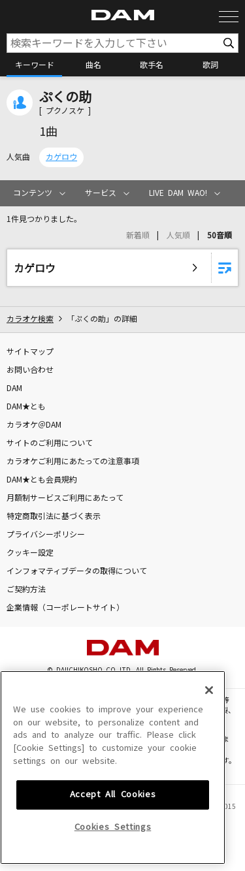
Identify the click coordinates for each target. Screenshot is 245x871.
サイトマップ (30, 352)
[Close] (209, 686)
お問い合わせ (30, 370)
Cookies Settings (113, 823)
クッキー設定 (30, 553)
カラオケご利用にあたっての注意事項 (73, 462)
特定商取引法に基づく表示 (54, 516)
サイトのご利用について (50, 443)
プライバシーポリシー (46, 535)
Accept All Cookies (113, 790)
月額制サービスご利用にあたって (65, 498)
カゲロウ (61, 157)
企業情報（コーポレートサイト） (65, 608)
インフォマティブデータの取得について (77, 571)
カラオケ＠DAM (34, 425)
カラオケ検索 (30, 319)
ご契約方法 (26, 590)
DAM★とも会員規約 (42, 480)
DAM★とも (26, 407)
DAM (14, 388)
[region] (112, 764)
